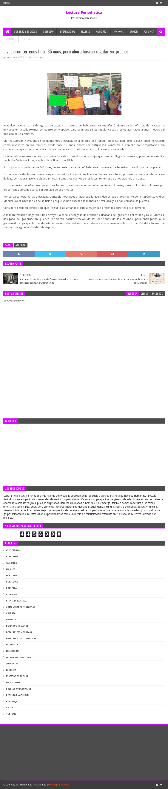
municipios (13, 682)
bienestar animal (16, 601)
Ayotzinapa (13, 550)
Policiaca (149, 31)
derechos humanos (17, 626)
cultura (11, 613)
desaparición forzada (19, 632)
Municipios (102, 31)
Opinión (134, 31)
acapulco (21, 245)
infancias (12, 664)
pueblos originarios (18, 689)
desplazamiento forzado (21, 638)
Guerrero (48, 31)
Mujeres (85, 31)
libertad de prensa (17, 676)
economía (12, 645)
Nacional (119, 31)
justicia (11, 670)
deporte (11, 619)
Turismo (26, 39)
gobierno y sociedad (18, 657)
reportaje (11, 701)
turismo (11, 714)
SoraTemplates (24, 784)
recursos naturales (18, 695)
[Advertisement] (84, 389)
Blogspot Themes (59, 784)
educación (12, 651)
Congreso (12, 556)
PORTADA (6, 2)
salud (9, 708)
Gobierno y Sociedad (25, 31)
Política (11, 39)
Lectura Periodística (84, 12)
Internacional (67, 31)
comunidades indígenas (20, 607)
